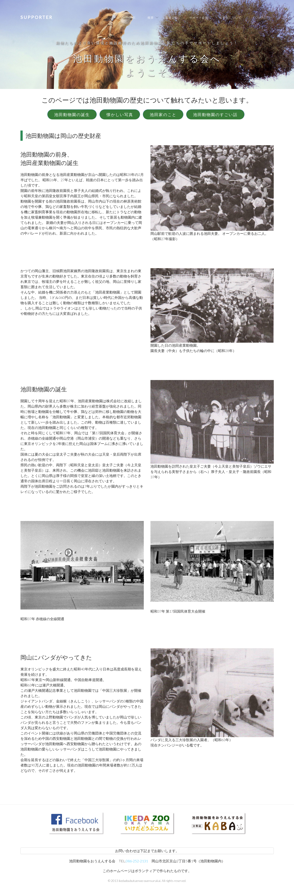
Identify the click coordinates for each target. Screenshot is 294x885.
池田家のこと (163, 114)
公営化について (230, 17)
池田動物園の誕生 (72, 114)
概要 (151, 17)
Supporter (36, 17)
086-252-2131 (137, 861)
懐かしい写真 (119, 114)
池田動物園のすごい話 (215, 114)
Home (131, 17)
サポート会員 (198, 17)
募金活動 (171, 17)
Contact (260, 17)
